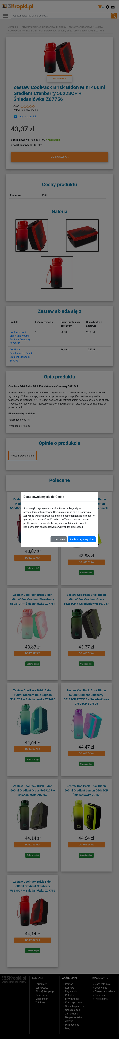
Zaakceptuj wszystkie (82, 539)
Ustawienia (59, 539)
